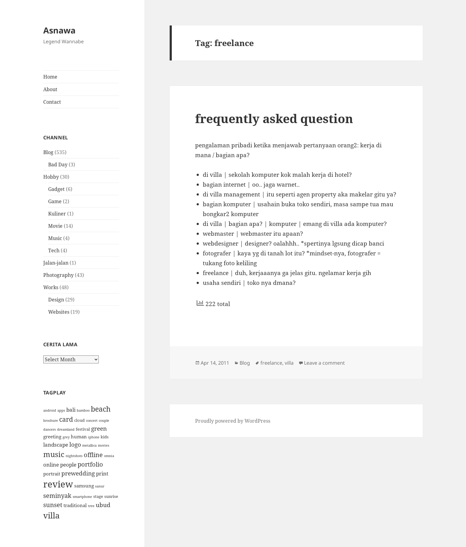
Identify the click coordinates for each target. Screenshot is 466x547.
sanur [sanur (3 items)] (99, 486)
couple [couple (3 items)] (104, 420)
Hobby (51, 176)
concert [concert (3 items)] (92, 420)
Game (55, 201)
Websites (58, 311)
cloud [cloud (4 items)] (79, 420)
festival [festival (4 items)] (83, 429)
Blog (48, 152)
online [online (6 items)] (51, 464)
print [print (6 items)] (102, 473)
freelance (271, 362)
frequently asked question (274, 118)
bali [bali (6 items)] (70, 409)
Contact (52, 102)
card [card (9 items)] (66, 419)
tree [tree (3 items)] (91, 506)
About (50, 89)
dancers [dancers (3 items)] (49, 429)
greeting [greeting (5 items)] (52, 436)
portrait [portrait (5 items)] (51, 473)
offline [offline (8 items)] (93, 455)
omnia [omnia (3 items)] (109, 456)
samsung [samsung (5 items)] (84, 485)
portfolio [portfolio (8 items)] (90, 464)
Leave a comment (324, 362)
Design (56, 299)
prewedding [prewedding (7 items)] (78, 473)
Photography (58, 275)
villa (289, 362)
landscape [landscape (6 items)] (55, 444)
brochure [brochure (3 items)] (50, 420)
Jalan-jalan (55, 262)
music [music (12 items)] (53, 454)
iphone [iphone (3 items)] (93, 437)
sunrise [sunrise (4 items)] (111, 496)
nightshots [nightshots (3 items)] (74, 456)
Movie (55, 226)
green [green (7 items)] (99, 428)
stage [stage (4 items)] (98, 496)
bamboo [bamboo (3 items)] (83, 410)
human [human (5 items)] (79, 436)
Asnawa (59, 30)
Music (55, 238)
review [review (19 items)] (58, 484)
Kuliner (57, 213)
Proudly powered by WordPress (232, 420)
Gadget (56, 189)
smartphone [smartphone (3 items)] (82, 497)
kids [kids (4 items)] (105, 437)
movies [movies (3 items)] (103, 445)
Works (50, 287)
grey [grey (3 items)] (66, 437)
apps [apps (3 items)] (61, 410)
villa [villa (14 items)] (51, 515)
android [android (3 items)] (49, 410)
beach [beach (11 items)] (101, 409)
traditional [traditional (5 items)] (75, 505)
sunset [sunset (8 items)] (52, 505)
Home (50, 76)
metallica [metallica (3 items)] (89, 445)
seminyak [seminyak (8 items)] (57, 495)
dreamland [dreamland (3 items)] (66, 429)
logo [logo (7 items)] (75, 444)
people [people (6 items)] (68, 464)
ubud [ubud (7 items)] (103, 505)
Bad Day (57, 164)
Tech (54, 250)
